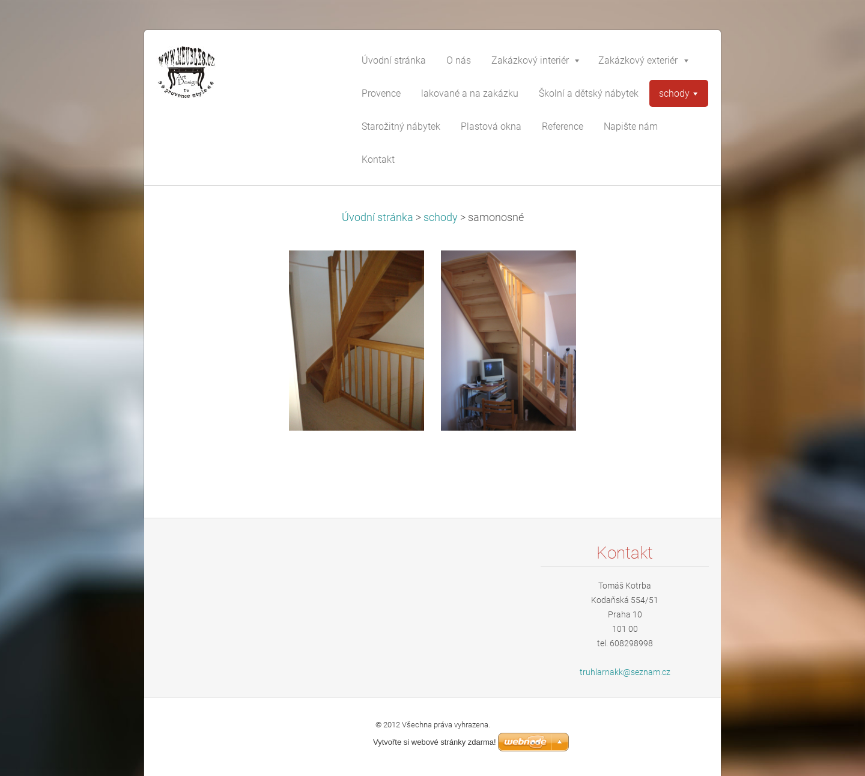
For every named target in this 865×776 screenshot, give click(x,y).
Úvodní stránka (377, 217)
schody (440, 217)
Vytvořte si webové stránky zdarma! (434, 742)
